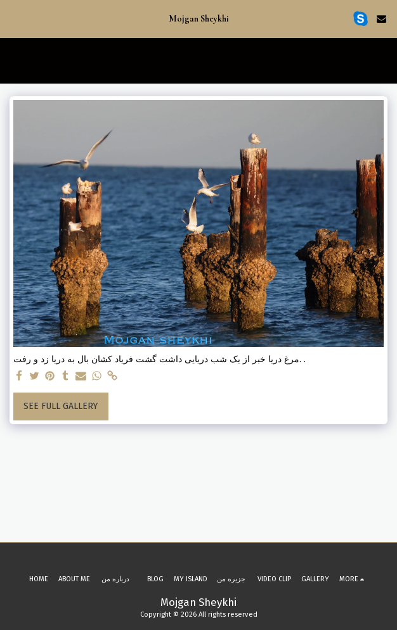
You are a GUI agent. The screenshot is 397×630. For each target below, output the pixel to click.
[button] (14, 18)
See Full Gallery (60, 406)
